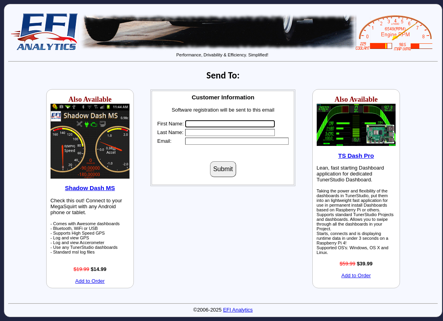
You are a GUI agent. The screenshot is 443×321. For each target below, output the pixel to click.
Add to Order (90, 281)
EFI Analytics (238, 310)
